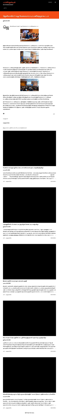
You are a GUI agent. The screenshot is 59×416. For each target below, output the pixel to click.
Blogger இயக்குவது (29, 412)
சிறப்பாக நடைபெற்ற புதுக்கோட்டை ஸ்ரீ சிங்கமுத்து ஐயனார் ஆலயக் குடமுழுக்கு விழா (24, 337)
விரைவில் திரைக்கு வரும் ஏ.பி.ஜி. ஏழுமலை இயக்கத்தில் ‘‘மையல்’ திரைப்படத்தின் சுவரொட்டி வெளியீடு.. (29, 394)
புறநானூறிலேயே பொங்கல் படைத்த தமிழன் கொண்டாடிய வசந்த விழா (20, 224)
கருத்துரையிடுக (6, 122)
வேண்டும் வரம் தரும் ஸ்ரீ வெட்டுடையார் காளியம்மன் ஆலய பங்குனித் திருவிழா (23, 167)
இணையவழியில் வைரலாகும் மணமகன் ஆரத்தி (15, 281)
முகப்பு (5, 7)
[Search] (50, 2)
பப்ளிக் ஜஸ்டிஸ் (9, 2)
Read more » (53, 181)
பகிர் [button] (54, 113)
